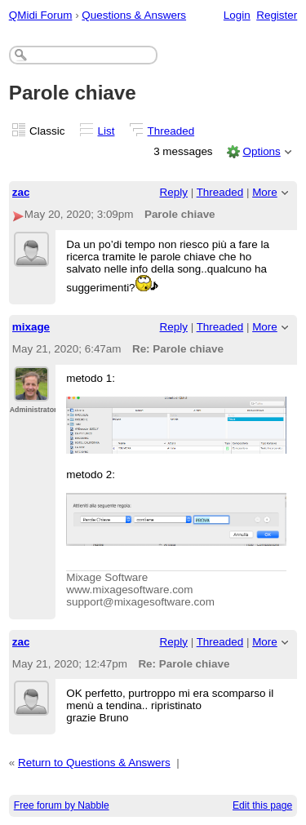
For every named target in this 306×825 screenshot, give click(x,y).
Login (237, 15)
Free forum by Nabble (61, 805)
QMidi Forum (41, 15)
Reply (174, 192)
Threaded (171, 131)
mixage (31, 327)
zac (21, 192)
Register (276, 15)
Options (261, 151)
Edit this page (262, 805)
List (106, 131)
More (264, 192)
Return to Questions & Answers (94, 762)
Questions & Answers (134, 15)
